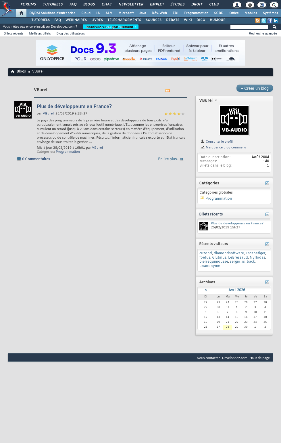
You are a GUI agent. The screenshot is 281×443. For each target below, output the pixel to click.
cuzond (205, 253)
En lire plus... (168, 159)
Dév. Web (159, 13)
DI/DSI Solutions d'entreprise (52, 13)
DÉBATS (172, 20)
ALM (109, 13)
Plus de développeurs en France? (74, 107)
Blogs (88, 4)
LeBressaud (238, 257)
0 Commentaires (36, 159)
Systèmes (270, 13)
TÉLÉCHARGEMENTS (124, 20)
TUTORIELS (40, 20)
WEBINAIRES (76, 20)
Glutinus (219, 257)
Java (142, 13)
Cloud (86, 13)
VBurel (97, 148)
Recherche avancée (263, 33)
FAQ (73, 4)
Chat (106, 4)
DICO (201, 20)
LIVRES (97, 20)
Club (213, 4)
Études (177, 4)
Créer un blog (255, 88)
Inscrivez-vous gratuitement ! (111, 26)
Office (234, 13)
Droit (196, 4)
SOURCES (153, 20)
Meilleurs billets (40, 33)
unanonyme (209, 266)
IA (98, 13)
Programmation (196, 13)
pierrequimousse (213, 261)
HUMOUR (218, 20)
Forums (28, 4)
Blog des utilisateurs (71, 33)
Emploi (156, 4)
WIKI (188, 20)
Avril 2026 (236, 290)
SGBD (219, 13)
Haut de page (260, 358)
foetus (204, 257)
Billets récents (13, 33)
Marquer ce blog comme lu (223, 148)
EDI (175, 13)
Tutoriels (52, 4)
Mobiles (251, 13)
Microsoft (126, 13)
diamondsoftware (229, 253)
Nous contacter (208, 358)
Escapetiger (255, 253)
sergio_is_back (242, 261)
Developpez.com (234, 358)
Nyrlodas (257, 257)
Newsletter (130, 4)
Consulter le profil (216, 142)
